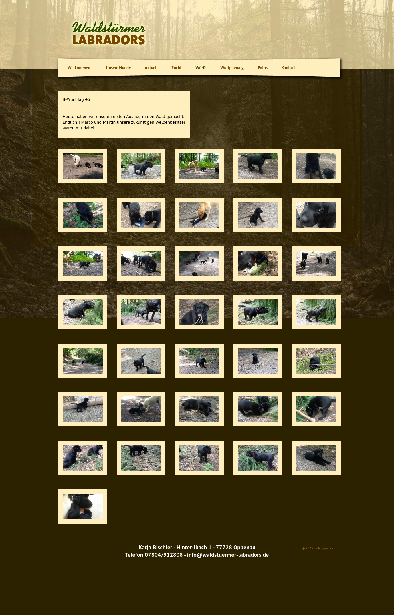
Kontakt (288, 67)
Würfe (200, 67)
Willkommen (79, 67)
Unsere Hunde (118, 67)
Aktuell (151, 67)
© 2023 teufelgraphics (317, 548)
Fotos (263, 67)
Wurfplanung (232, 67)
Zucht (176, 67)
